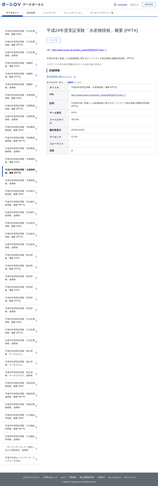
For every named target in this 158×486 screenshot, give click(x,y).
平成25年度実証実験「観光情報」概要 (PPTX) (19, 267)
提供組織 (31, 13)
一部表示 (69, 82)
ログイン (134, 4)
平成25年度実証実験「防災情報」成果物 (19, 310)
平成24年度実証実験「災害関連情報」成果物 (20, 118)
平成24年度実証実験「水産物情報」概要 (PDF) (20, 160)
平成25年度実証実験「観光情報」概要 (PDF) (19, 256)
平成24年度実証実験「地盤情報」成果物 (19, 86)
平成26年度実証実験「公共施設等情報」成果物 (20, 438)
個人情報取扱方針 (87, 477)
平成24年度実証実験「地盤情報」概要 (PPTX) (19, 75)
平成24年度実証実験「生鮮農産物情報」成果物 (20, 150)
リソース (53, 40)
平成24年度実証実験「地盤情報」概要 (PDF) (19, 64)
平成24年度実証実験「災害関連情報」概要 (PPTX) (20, 107)
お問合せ (101, 477)
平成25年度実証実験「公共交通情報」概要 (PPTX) (20, 331)
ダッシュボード (114, 477)
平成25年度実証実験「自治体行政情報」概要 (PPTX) (20, 203)
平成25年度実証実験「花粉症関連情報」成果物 (20, 406)
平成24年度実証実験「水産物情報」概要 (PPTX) (20, 171)
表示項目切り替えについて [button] (61, 76)
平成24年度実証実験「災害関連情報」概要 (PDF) (20, 96)
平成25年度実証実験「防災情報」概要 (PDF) (19, 288)
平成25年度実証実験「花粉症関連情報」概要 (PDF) (20, 384)
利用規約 (72, 477)
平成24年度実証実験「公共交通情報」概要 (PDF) (20, 32)
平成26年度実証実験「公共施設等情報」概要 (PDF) (20, 416)
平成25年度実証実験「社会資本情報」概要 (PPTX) (20, 235)
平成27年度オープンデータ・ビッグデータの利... (20, 459)
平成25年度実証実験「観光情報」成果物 (19, 278)
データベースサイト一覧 (101, 13)
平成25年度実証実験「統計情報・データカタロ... (19, 352)
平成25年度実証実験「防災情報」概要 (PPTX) (19, 299)
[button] (120, 4)
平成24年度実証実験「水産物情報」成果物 (20, 182)
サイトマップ (129, 477)
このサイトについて (31, 477)
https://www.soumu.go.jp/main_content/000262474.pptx (78, 50)
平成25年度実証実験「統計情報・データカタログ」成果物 (19, 374)
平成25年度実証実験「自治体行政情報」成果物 (20, 214)
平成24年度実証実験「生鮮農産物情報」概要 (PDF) (20, 128)
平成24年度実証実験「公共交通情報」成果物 (20, 54)
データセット (12, 13)
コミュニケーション (72, 13)
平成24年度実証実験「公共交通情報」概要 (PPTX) (20, 43)
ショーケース (49, 13)
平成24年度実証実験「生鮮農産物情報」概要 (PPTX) (20, 139)
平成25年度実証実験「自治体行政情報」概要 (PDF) (20, 192)
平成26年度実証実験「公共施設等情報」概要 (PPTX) (20, 427)
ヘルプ (63, 477)
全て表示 (78, 82)
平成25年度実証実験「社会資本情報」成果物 (20, 246)
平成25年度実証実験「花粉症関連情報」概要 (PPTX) (20, 395)
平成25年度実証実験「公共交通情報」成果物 (20, 342)
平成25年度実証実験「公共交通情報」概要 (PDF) (20, 320)
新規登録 (149, 4)
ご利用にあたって (50, 477)
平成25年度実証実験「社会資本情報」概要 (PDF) (20, 224)
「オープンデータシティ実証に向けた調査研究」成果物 (19, 448)
